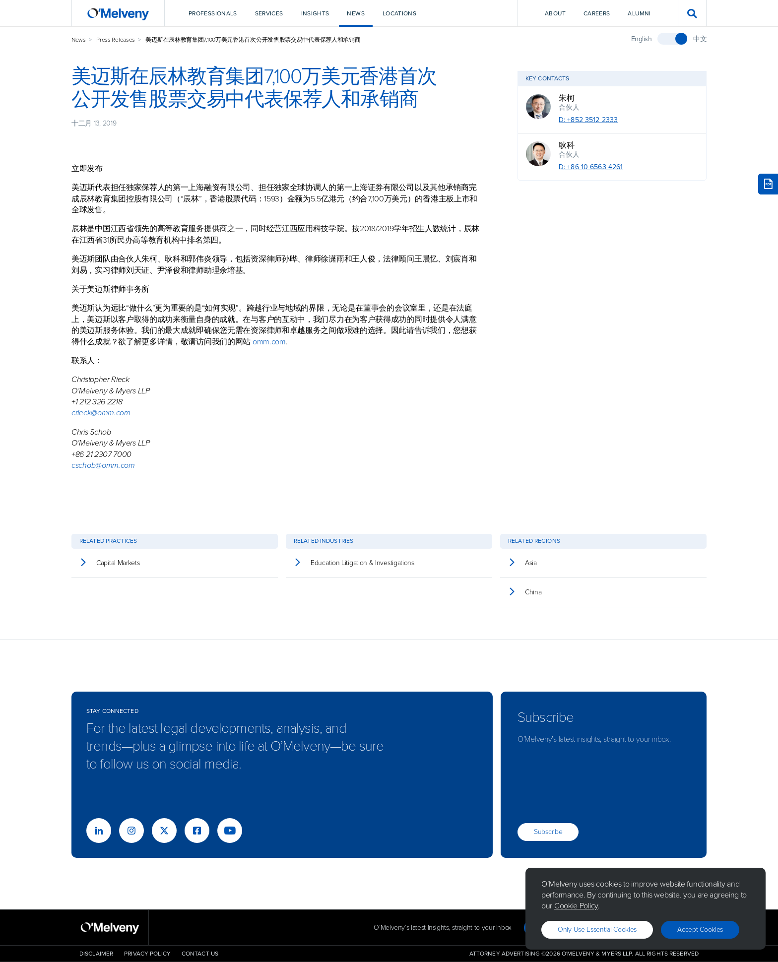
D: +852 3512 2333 (588, 120)
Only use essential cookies (597, 929)
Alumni (639, 13)
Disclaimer (96, 953)
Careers (597, 13)
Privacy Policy (147, 953)
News (78, 39)
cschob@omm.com (103, 465)
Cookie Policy (576, 905)
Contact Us (200, 953)
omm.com (269, 341)
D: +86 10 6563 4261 (591, 167)
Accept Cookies (700, 929)
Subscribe (548, 832)
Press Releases (115, 39)
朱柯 (566, 98)
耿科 (566, 145)
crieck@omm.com (100, 412)
